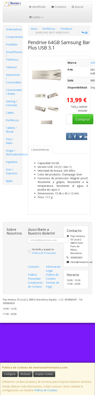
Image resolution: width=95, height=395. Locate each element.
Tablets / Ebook (11, 129)
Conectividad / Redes (14, 91)
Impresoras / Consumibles (14, 78)
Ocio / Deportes (11, 171)
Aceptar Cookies (44, 374)
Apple (9, 181)
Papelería (11, 162)
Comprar (83, 119)
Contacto (58, 7)
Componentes (14, 37)
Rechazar (25, 374)
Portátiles (12, 44)
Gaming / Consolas (11, 103)
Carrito (36, 17)
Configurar (10, 374)
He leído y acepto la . (44, 251)
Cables (10, 112)
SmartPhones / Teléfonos (14, 55)
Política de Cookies (45, 390)
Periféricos (12, 120)
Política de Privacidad (44, 253)
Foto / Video (9, 141)
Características (40, 149)
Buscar (77, 7)
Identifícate (37, 7)
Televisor (11, 67)
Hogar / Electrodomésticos (14, 152)
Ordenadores (14, 29)
